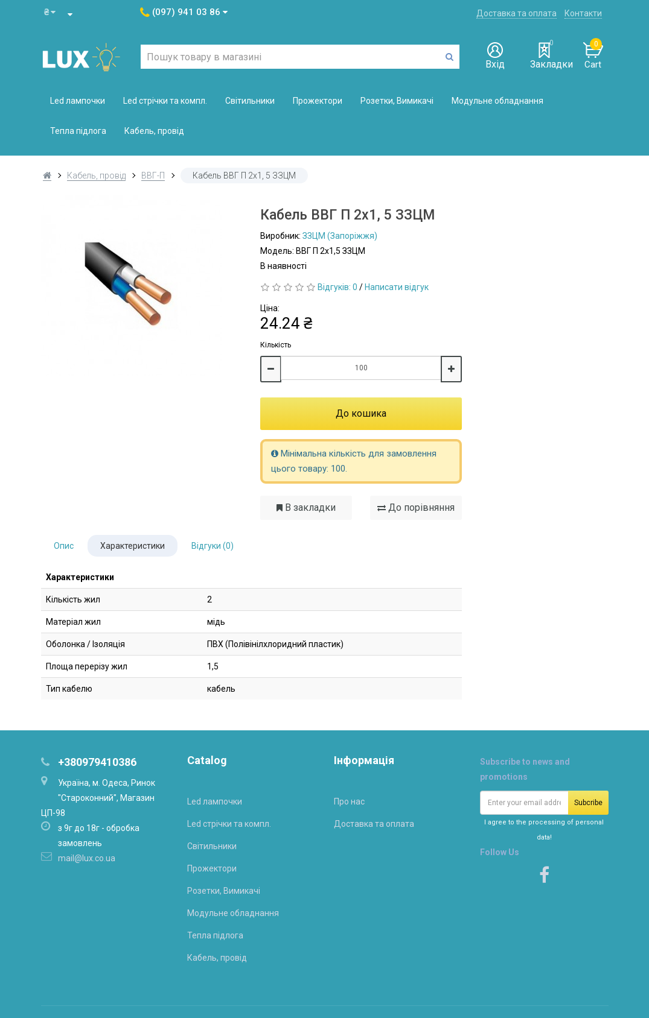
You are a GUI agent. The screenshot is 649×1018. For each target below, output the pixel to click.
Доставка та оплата (516, 13)
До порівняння (416, 507)
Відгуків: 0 (337, 287)
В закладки (306, 507)
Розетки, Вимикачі (396, 101)
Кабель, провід (154, 131)
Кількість (275, 345)
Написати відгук (397, 287)
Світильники (250, 101)
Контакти (583, 13)
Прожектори (317, 101)
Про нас (349, 801)
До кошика (361, 413)
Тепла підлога (78, 131)
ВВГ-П (153, 175)
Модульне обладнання (497, 101)
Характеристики (132, 546)
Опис (64, 546)
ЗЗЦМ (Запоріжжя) (339, 236)
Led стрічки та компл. (165, 101)
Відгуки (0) (212, 546)
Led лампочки (77, 101)
